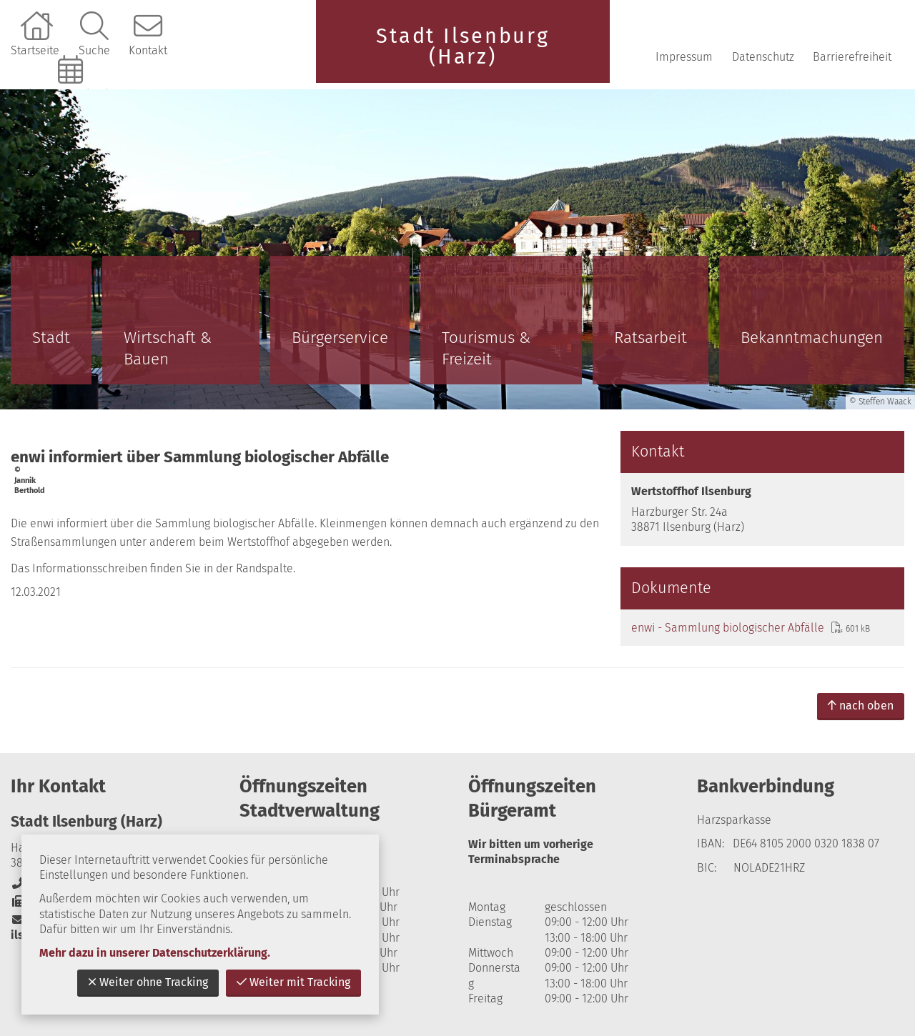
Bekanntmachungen (812, 337)
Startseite (35, 50)
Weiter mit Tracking (293, 982)
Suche (94, 50)
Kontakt (148, 50)
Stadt (51, 337)
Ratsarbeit (650, 337)
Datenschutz (763, 57)
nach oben (861, 705)
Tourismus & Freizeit (486, 348)
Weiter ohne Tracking (148, 982)
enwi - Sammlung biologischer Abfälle (727, 627)
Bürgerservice (340, 337)
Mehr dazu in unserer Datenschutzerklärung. (154, 953)
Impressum (684, 57)
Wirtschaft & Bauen (168, 348)
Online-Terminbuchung (72, 94)
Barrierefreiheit (852, 57)
